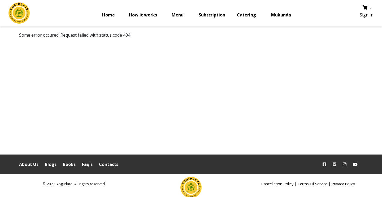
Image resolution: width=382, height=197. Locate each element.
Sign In (367, 15)
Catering (246, 15)
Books (69, 164)
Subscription (212, 15)
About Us (28, 164)
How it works (143, 15)
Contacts (108, 164)
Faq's (87, 164)
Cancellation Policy (277, 183)
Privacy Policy (343, 183)
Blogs (51, 164)
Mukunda (281, 15)
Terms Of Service (312, 183)
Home (108, 15)
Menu (178, 15)
